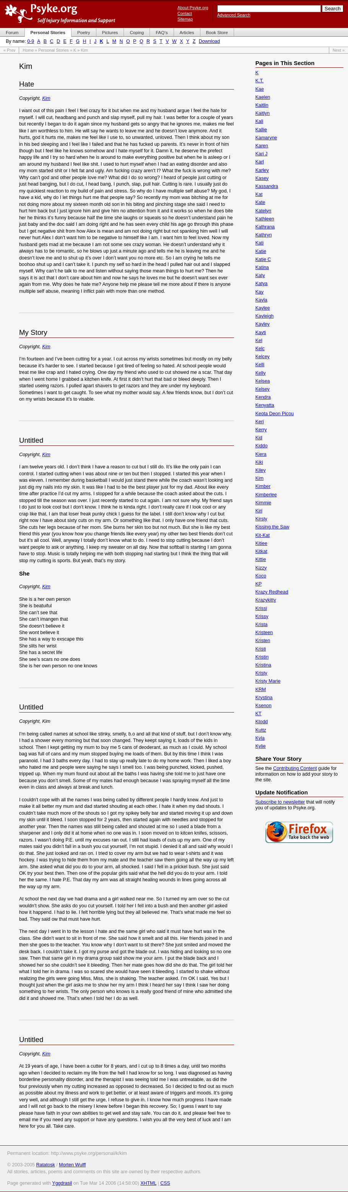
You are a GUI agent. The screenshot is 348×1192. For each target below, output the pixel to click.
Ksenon (263, 705)
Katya (261, 283)
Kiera (261, 454)
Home (28, 50)
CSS (165, 1183)
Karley (262, 170)
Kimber (263, 486)
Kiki (259, 462)
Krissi (261, 608)
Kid (258, 437)
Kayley (262, 324)
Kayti (260, 332)
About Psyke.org (192, 7)
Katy (260, 275)
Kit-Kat (262, 535)
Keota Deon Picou (274, 413)
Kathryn (263, 235)
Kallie (261, 129)
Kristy (261, 673)
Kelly (260, 373)
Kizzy (261, 568)
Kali (259, 121)
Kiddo (261, 445)
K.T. (259, 80)
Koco (260, 576)
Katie (260, 251)
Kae (259, 89)
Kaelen (262, 97)
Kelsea (262, 381)
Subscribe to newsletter (280, 802)
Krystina (264, 697)
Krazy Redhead (271, 592)
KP (258, 584)
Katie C (263, 259)
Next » (339, 50)
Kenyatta (264, 405)
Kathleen (264, 219)
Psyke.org (60, 13)
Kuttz (260, 730)
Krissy (261, 616)
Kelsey (262, 389)
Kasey (262, 178)
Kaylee (262, 308)
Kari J (261, 154)
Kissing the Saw (272, 527)
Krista (261, 624)
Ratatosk (45, 1165)
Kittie (260, 559)
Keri (259, 421)
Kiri (258, 511)
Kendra (263, 397)
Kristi (260, 649)
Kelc (260, 348)
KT (258, 713)
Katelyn (263, 211)
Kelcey (262, 356)
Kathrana (265, 227)
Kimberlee (266, 494)
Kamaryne (266, 137)
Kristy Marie (268, 681)
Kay (259, 292)
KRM (260, 689)
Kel (258, 340)
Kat (259, 194)
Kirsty (261, 519)
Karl (259, 162)
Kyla (260, 738)
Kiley (260, 470)
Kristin (262, 657)
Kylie (260, 746)
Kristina (263, 665)
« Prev (9, 50)
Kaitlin (261, 105)
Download (209, 41)
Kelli (260, 364)
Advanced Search (233, 15)
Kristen (262, 640)
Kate (260, 202)
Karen (261, 145)
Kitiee (261, 543)
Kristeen (264, 632)
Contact (184, 13)
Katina (262, 267)
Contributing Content (295, 768)
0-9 (30, 41)
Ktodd (261, 721)
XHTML (148, 1183)
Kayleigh (264, 316)
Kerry (261, 429)
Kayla (261, 300)
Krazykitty (265, 600)
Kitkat (261, 551)
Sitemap (185, 19)
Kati (259, 243)
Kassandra (266, 186)
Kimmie (263, 502)
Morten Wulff (72, 1165)
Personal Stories (53, 50)
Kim (46, 98)
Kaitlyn (262, 113)
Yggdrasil (62, 1183)
